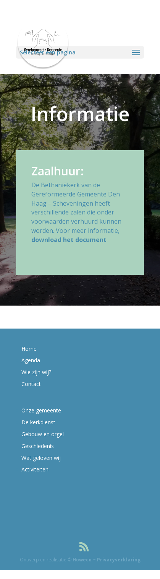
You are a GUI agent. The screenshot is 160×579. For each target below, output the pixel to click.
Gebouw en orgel (42, 434)
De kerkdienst (38, 422)
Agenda (30, 360)
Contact (31, 384)
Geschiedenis (37, 446)
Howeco (82, 559)
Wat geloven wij (41, 457)
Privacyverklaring (119, 559)
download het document (69, 240)
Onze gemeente (41, 410)
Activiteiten (34, 469)
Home (29, 348)
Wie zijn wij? (36, 372)
